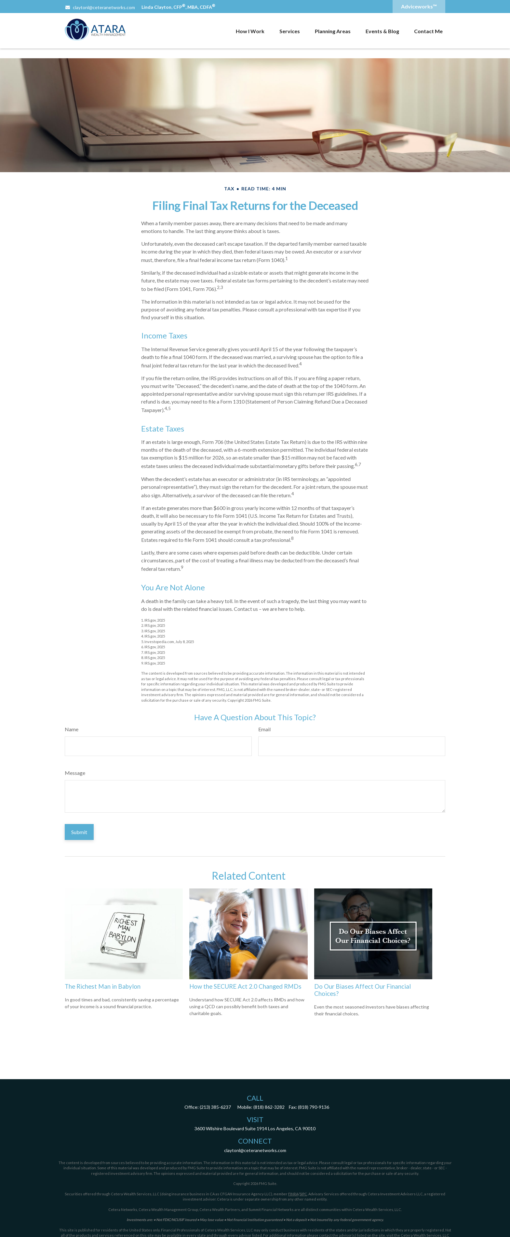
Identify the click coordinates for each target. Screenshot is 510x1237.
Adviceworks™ (419, 6)
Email (264, 729)
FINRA (293, 1194)
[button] (250, 31)
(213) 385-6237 (215, 1107)
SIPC (303, 1194)
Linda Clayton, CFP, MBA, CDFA (178, 7)
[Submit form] (79, 832)
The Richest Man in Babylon (103, 986)
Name (71, 729)
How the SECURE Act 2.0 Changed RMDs (245, 986)
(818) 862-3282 (269, 1107)
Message (75, 773)
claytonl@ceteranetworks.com (100, 7)
